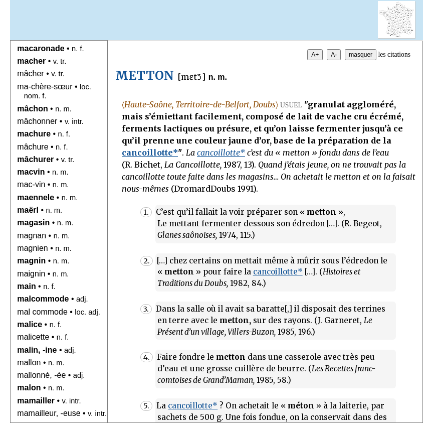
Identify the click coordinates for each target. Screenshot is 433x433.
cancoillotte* (150, 153)
